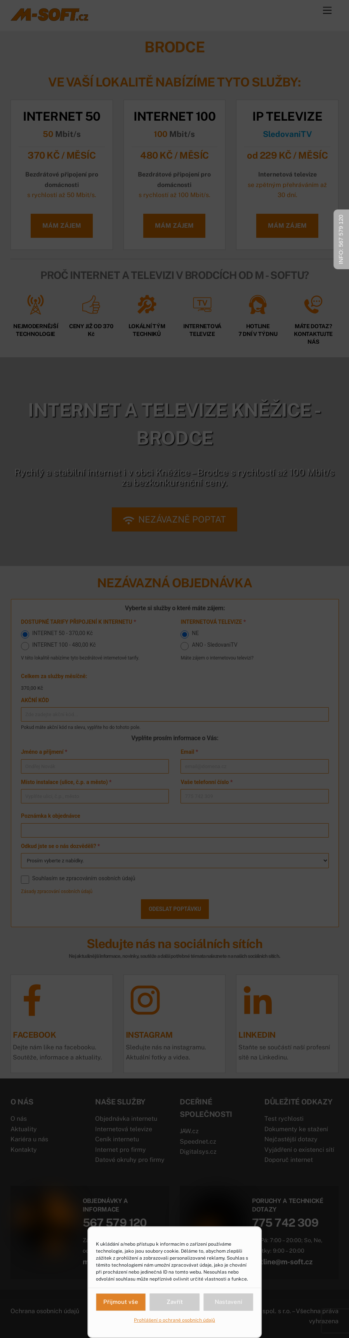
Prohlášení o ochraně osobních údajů (174, 1320)
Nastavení (228, 1301)
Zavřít (175, 1301)
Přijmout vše (120, 1301)
